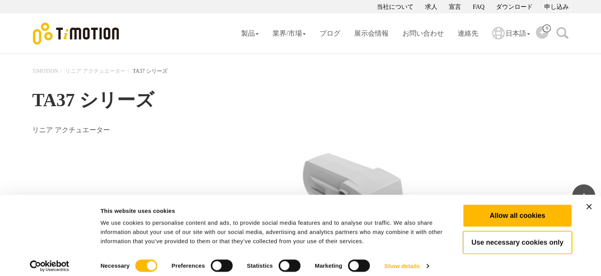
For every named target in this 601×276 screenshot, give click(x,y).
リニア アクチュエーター (95, 71)
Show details (402, 261)
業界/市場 (289, 33)
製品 (250, 33)
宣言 (455, 6)
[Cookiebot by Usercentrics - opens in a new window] (49, 261)
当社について (395, 6)
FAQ (478, 6)
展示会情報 (371, 33)
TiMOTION (45, 71)
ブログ (330, 33)
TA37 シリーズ (150, 71)
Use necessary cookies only (517, 237)
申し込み (556, 6)
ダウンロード (514, 6)
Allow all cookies (517, 210)
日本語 (511, 38)
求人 (431, 6)
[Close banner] (589, 201)
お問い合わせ (423, 33)
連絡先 (468, 33)
